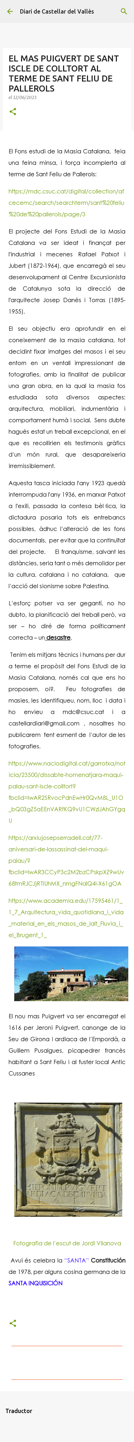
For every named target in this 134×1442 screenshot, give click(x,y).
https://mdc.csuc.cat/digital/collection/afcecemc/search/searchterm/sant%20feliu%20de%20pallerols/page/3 (66, 202)
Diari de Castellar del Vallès (57, 11)
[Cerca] (124, 11)
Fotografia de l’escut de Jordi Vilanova (67, 1243)
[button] (13, 112)
